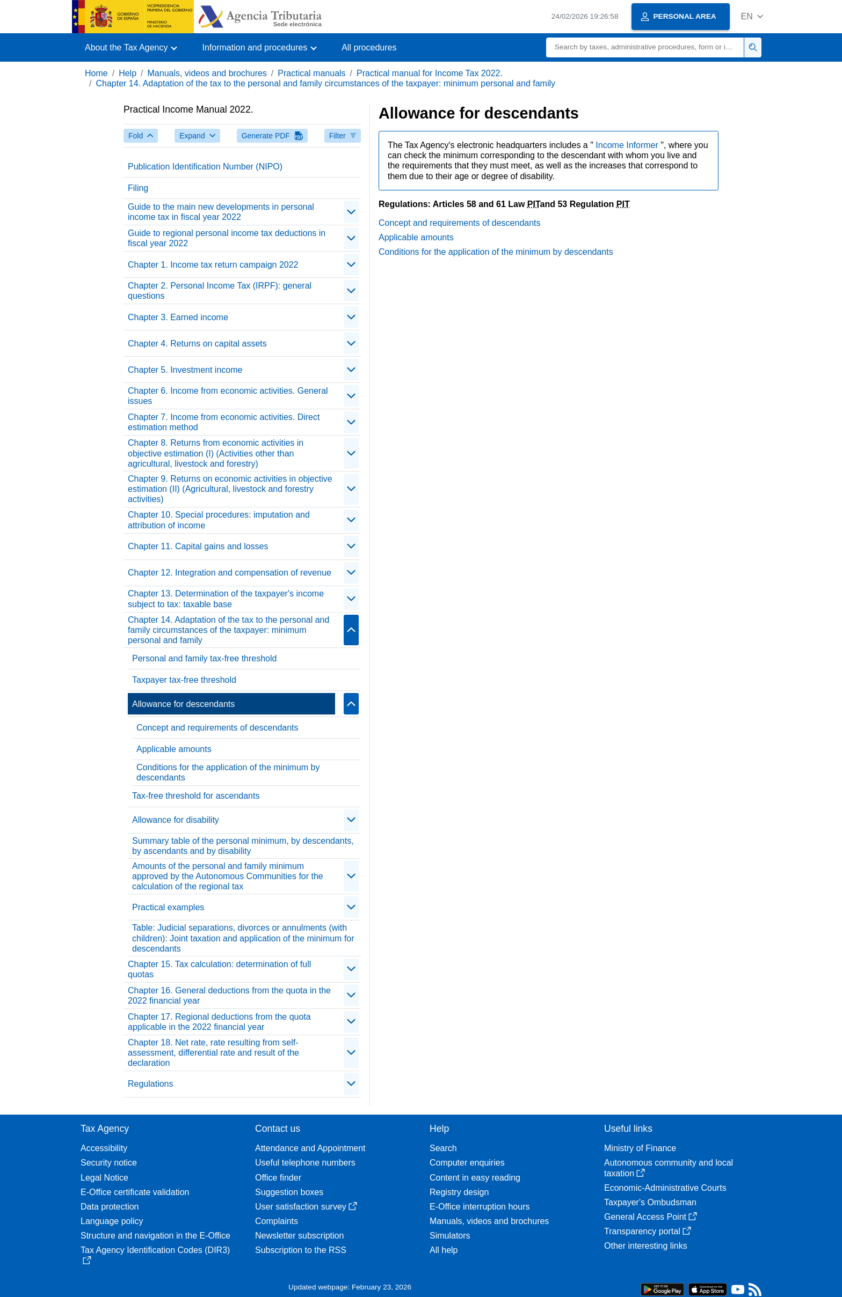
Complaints (276, 1221)
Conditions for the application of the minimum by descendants (228, 772)
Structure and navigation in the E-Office (155, 1235)
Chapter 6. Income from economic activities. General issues (228, 396)
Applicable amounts (174, 749)
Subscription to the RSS (300, 1250)
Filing (138, 188)
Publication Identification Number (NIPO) (205, 166)
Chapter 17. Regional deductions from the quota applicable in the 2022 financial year (219, 1021)
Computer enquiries (467, 1162)
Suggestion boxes (289, 1192)
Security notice (109, 1162)
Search (443, 1148)
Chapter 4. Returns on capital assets (197, 343)
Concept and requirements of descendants (217, 727)
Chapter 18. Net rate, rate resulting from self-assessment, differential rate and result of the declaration (213, 1052)
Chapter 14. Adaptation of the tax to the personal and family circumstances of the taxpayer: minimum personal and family (325, 83)
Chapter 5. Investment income (185, 369)
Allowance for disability (175, 819)
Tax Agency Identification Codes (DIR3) (155, 1255)
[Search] (645, 47)
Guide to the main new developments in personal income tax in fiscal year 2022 (221, 212)
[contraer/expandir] (351, 212)
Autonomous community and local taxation (668, 1167)
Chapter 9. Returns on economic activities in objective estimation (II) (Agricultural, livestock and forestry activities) (230, 489)
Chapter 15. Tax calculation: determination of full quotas (219, 969)
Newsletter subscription (299, 1235)
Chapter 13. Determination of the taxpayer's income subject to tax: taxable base (226, 598)
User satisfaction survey (306, 1206)
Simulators (450, 1235)
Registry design (459, 1192)
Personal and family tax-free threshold (204, 658)
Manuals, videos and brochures (207, 73)
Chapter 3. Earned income (178, 317)
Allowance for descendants (183, 704)
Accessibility (104, 1148)
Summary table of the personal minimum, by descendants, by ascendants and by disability (243, 846)
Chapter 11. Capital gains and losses (198, 546)
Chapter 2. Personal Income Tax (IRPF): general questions (219, 290)
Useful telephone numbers (305, 1162)
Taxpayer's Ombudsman (650, 1202)
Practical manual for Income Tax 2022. (430, 73)
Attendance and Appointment (310, 1148)
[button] (752, 16)
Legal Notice (104, 1177)
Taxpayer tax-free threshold (184, 679)
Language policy (112, 1221)
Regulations (150, 1083)
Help (127, 73)
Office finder (278, 1177)
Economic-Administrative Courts (665, 1187)
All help (444, 1250)
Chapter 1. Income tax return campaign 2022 (213, 264)
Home (96, 73)
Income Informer (628, 145)
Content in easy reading (475, 1177)
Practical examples (168, 907)
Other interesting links (645, 1245)
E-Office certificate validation (135, 1192)
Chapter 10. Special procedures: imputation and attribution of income (219, 519)
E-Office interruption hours (479, 1206)
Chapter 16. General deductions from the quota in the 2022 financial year (229, 995)
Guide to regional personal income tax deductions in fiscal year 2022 (226, 238)
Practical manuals (311, 73)
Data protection (110, 1206)
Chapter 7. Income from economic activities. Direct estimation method (224, 422)
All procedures (369, 47)
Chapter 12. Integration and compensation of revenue (229, 572)
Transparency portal (647, 1231)
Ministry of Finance (640, 1148)
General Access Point (650, 1216)
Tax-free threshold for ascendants (195, 795)
